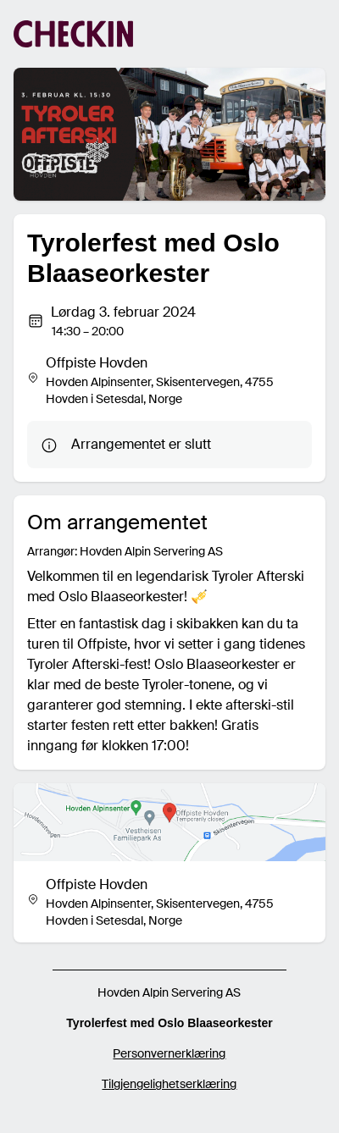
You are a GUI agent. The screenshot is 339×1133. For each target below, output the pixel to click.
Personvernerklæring (169, 1053)
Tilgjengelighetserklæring (169, 1084)
